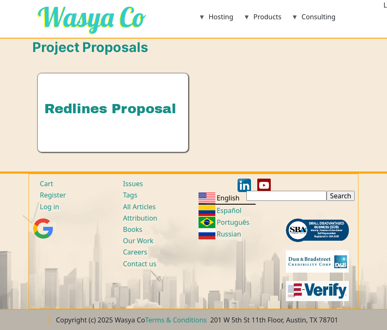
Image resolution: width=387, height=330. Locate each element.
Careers (135, 252)
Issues (133, 183)
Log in (49, 206)
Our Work (138, 240)
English (228, 198)
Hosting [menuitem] (216, 19)
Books (132, 229)
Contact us (140, 263)
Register (53, 195)
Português (233, 222)
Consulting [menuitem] (313, 19)
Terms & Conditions (176, 320)
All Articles (139, 206)
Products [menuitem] (262, 19)
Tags (130, 195)
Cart (46, 183)
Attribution (140, 218)
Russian (229, 234)
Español (229, 210)
